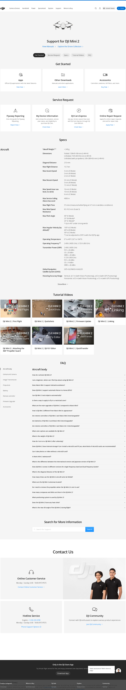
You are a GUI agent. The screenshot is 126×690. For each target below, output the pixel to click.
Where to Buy (68, 3)
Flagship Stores (30, 685)
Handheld (25, 3)
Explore (50, 3)
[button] (118, 670)
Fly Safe (54, 682)
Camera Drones (14, 3)
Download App (63, 668)
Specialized (42, 3)
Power (33, 3)
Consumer (3, 682)
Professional (4, 685)
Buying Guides (81, 685)
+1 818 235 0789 (34, 615)
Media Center (81, 682)
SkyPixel (105, 682)
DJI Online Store (30, 682)
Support (58, 3)
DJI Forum (105, 685)
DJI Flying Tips (55, 685)
